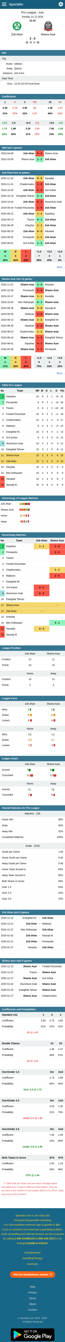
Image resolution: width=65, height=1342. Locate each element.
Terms (32, 1298)
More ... (61, 267)
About (32, 1304)
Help (32, 1286)
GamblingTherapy (32, 1258)
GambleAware (32, 1252)
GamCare (32, 1264)
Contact (32, 1309)
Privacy (32, 1292)
